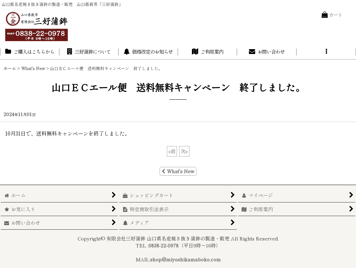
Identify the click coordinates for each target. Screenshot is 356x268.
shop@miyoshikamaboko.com (185, 259)
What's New (178, 171)
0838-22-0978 (163, 245)
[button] (326, 52)
